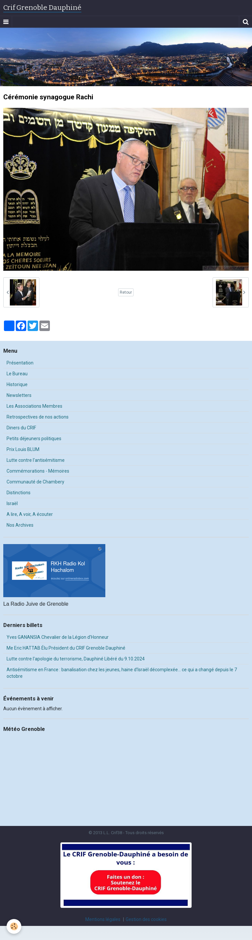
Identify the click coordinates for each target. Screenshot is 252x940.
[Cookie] (14, 926)
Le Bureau (17, 373)
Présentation (20, 362)
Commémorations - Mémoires (38, 471)
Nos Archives (20, 525)
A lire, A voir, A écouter (30, 514)
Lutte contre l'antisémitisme (36, 460)
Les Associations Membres (34, 406)
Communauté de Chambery (35, 481)
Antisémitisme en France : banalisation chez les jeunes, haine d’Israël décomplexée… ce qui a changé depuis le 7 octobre (122, 673)
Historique (17, 384)
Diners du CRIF (21, 427)
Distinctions (19, 492)
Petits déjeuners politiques (34, 438)
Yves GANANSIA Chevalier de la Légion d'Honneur (58, 637)
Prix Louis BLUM (23, 449)
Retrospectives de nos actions (38, 417)
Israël (12, 503)
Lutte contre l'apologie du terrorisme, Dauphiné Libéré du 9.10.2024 (76, 658)
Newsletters (19, 395)
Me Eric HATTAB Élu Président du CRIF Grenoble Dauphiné (66, 648)
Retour (126, 292)
